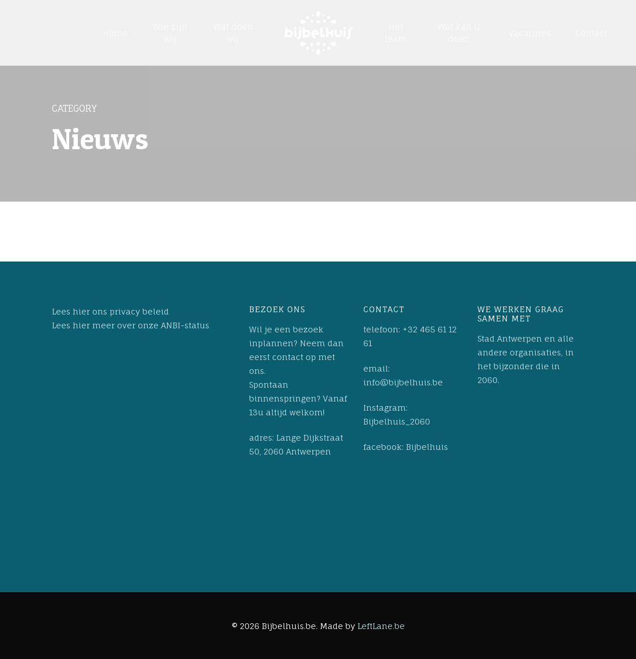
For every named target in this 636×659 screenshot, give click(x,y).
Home (115, 33)
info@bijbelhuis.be (403, 382)
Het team (396, 32)
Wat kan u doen (459, 32)
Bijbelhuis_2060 (396, 421)
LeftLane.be (381, 626)
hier (81, 311)
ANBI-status (185, 325)
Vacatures (530, 33)
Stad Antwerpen (509, 338)
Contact (591, 33)
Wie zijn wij (170, 32)
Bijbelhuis (427, 447)
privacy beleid (139, 311)
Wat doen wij (233, 32)
